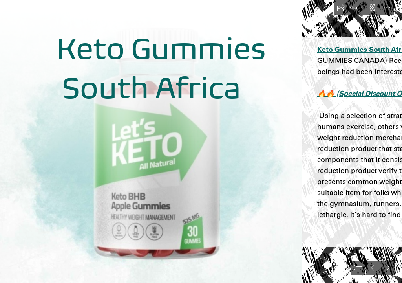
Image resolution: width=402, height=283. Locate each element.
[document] (201, 141)
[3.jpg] (151, 141)
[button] (349, 7)
